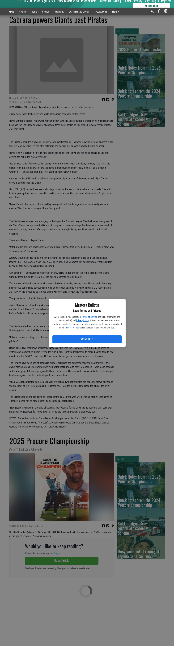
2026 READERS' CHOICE (79, 11)
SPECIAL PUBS (100, 11)
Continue (87, 339)
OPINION (45, 11)
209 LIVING (59, 11)
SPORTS (22, 11)
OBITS (34, 11)
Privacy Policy (82, 320)
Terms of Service (89, 317)
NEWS (11, 11)
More (116, 11)
